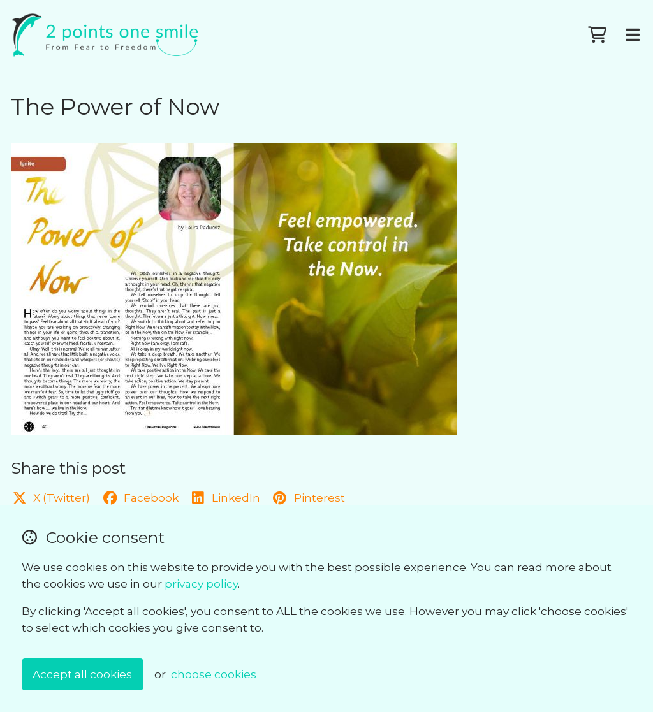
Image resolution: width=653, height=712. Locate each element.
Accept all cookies (82, 674)
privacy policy (201, 583)
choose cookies (213, 674)
